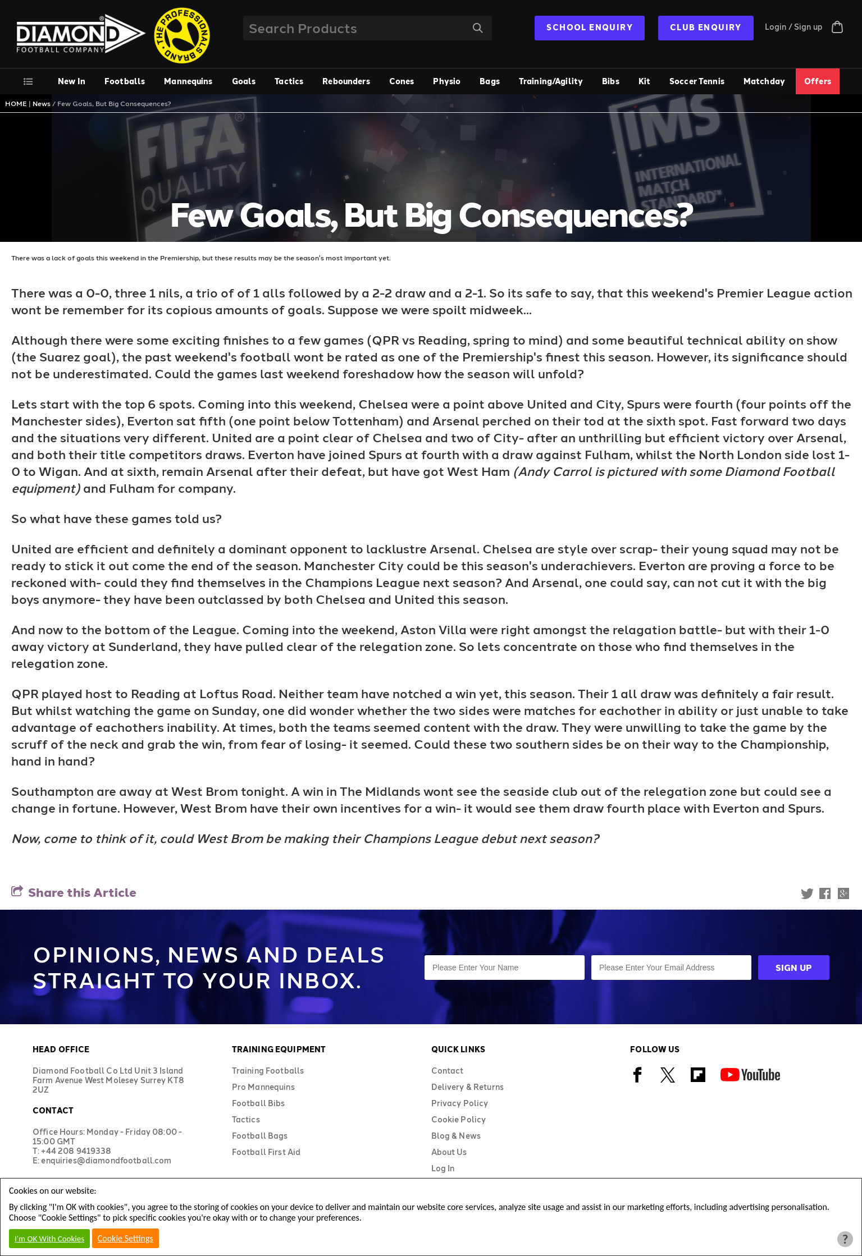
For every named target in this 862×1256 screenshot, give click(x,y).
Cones (401, 81)
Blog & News (456, 1135)
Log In (443, 1168)
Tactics (289, 81)
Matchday (764, 81)
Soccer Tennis (696, 81)
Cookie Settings (125, 1238)
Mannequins (188, 81)
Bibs (610, 81)
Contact (447, 1070)
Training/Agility (551, 81)
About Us (449, 1152)
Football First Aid (266, 1152)
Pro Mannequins (263, 1087)
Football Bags (260, 1135)
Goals (244, 81)
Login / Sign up (794, 26)
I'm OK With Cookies (49, 1239)
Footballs (124, 81)
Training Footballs (268, 1070)
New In (71, 81)
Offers (817, 81)
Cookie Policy (458, 1119)
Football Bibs (258, 1103)
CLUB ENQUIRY (706, 27)
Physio (446, 81)
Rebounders (346, 81)
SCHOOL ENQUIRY (589, 27)
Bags (490, 81)
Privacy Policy (460, 1103)
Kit (644, 81)
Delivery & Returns (467, 1087)
